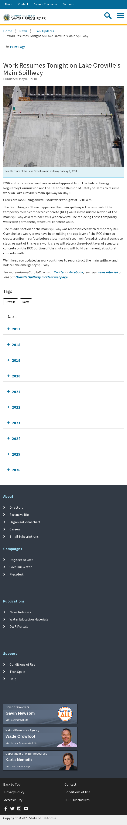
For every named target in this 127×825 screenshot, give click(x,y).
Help (13, 679)
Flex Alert (17, 574)
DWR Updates (44, 31)
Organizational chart (25, 522)
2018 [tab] (16, 344)
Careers (15, 529)
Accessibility (13, 800)
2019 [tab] (16, 360)
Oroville (11, 302)
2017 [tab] (16, 329)
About (8, 4)
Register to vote (21, 560)
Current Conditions (45, 4)
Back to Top (12, 784)
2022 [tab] (16, 407)
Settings (68, 4)
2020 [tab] (16, 376)
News (23, 31)
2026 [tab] (16, 469)
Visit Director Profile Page (18, 766)
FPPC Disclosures (77, 800)
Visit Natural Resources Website (21, 743)
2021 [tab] (16, 391)
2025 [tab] (16, 454)
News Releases (20, 612)
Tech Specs (17, 671)
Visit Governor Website (17, 719)
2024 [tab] (16, 438)
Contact (23, 4)
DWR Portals (19, 626)
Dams (26, 302)
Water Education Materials (29, 619)
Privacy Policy (14, 792)
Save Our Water (21, 567)
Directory (16, 507)
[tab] (63, 329)
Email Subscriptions (24, 536)
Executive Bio (19, 514)
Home (7, 31)
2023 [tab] (16, 422)
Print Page (15, 47)
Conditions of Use (22, 664)
